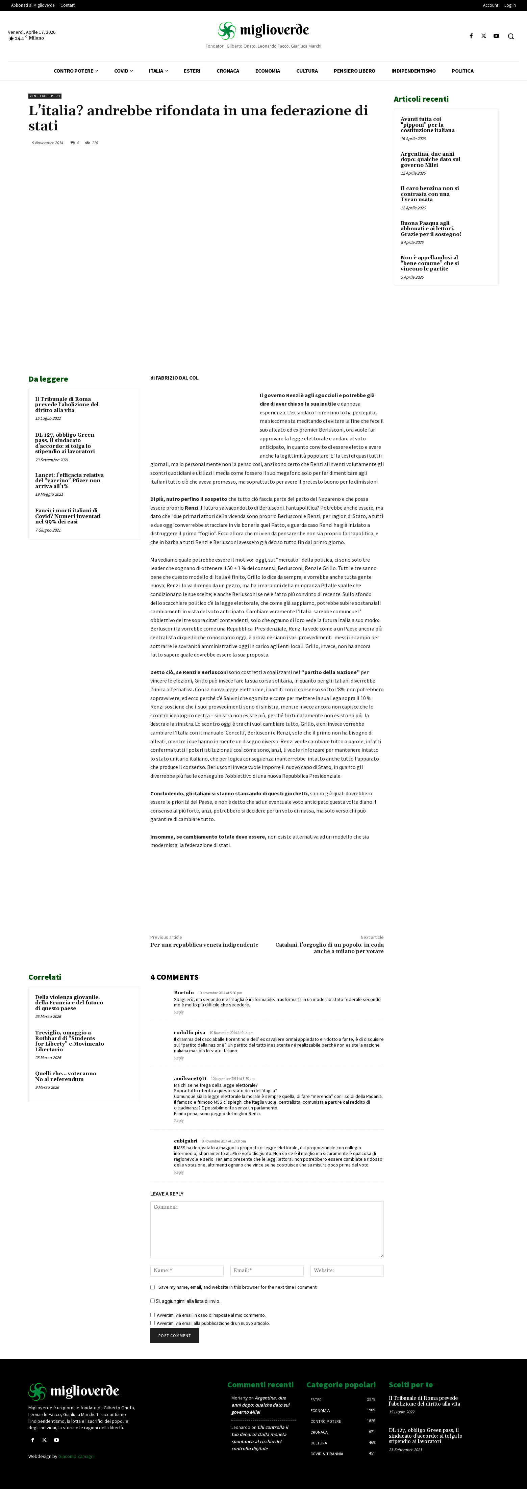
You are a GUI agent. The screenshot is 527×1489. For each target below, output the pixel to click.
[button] (511, 36)
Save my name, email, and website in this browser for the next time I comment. (238, 1287)
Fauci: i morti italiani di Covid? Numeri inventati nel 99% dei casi (68, 516)
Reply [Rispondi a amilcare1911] (179, 1121)
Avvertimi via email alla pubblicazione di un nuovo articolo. (213, 1323)
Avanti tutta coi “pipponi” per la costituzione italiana (428, 125)
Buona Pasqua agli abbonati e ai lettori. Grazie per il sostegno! (431, 229)
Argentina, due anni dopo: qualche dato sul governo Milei (430, 160)
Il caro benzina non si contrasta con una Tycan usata (430, 194)
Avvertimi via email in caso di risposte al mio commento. (211, 1315)
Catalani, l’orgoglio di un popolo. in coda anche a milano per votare (329, 948)
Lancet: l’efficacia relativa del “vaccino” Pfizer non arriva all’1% (69, 481)
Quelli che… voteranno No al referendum (65, 1077)
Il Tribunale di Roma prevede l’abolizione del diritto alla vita (67, 405)
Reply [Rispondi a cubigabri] (179, 1172)
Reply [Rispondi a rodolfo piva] (179, 1058)
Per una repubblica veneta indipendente (204, 945)
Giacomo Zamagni (76, 1456)
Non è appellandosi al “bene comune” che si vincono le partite (430, 263)
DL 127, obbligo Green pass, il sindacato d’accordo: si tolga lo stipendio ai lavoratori (65, 443)
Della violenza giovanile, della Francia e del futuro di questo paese (69, 1003)
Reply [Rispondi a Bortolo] (179, 1012)
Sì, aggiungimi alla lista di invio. (185, 1301)
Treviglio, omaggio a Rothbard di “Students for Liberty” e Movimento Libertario (69, 1041)
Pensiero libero (44, 96)
